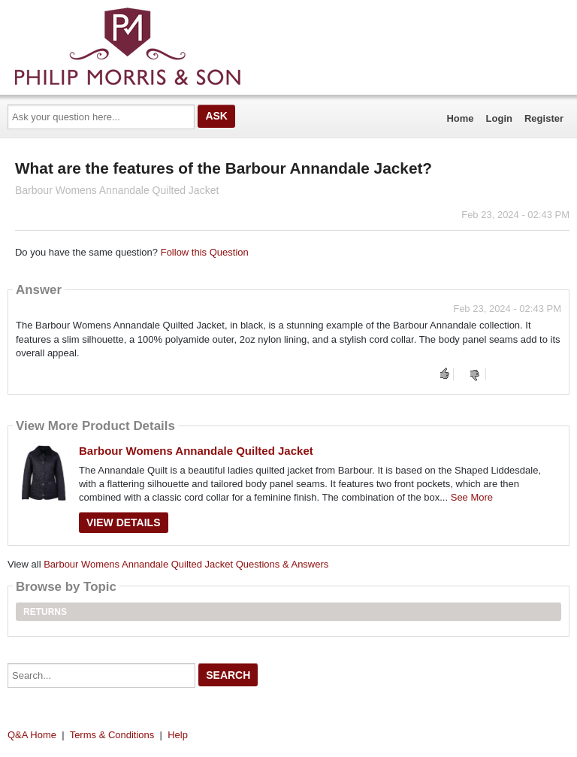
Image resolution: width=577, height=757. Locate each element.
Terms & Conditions (112, 734)
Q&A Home (32, 734)
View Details (123, 522)
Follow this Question (205, 252)
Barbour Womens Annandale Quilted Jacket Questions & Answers (186, 564)
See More (472, 497)
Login (499, 118)
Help (178, 734)
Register (543, 118)
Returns (45, 612)
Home (459, 118)
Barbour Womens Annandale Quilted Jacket (196, 450)
